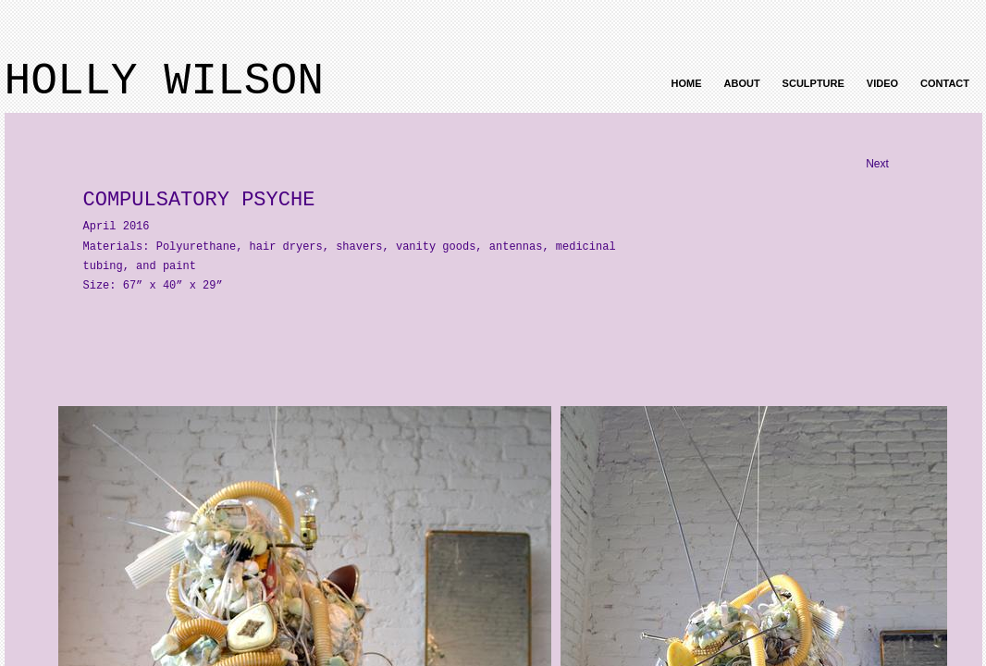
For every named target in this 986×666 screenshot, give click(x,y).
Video (882, 83)
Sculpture (813, 83)
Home (687, 83)
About (742, 83)
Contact (944, 83)
